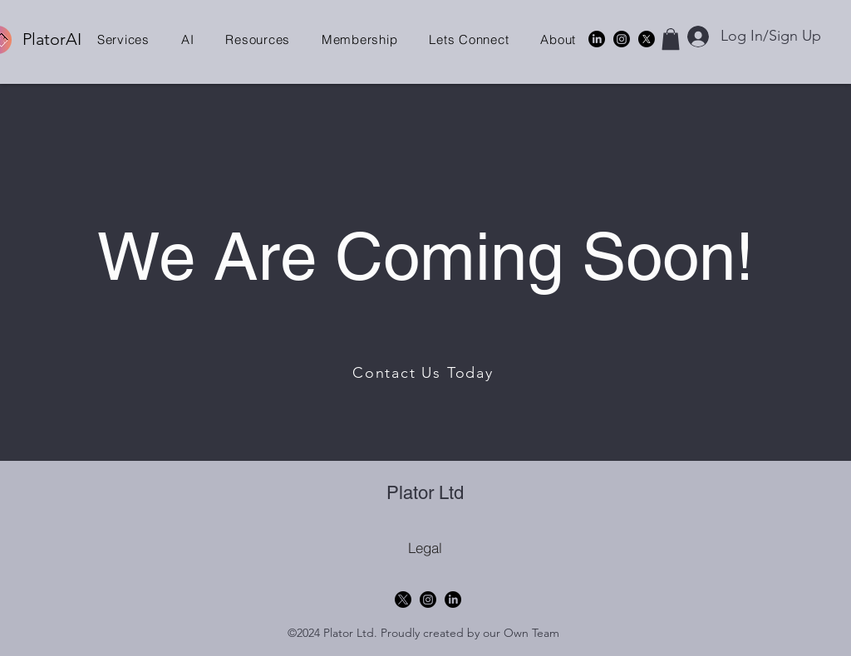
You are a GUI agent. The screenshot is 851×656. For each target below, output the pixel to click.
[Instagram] (621, 39)
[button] (123, 39)
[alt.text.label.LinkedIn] (596, 39)
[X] (646, 39)
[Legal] (425, 547)
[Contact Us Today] (424, 372)
